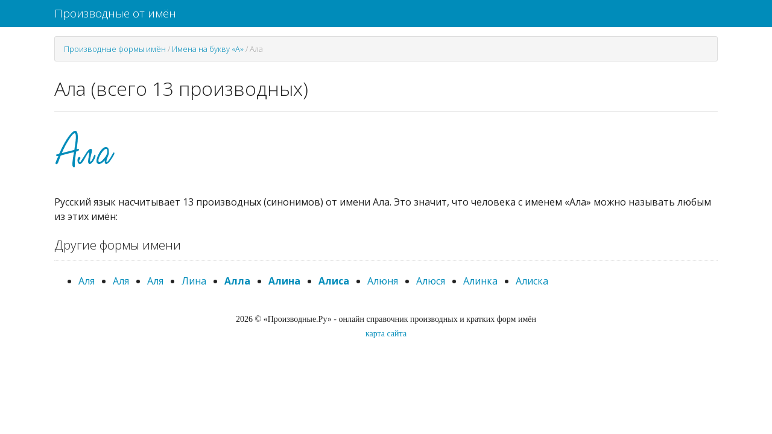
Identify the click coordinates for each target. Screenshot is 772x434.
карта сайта (386, 333)
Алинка (480, 281)
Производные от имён (115, 13)
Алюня (382, 281)
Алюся (430, 281)
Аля (86, 281)
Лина (194, 281)
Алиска (532, 281)
